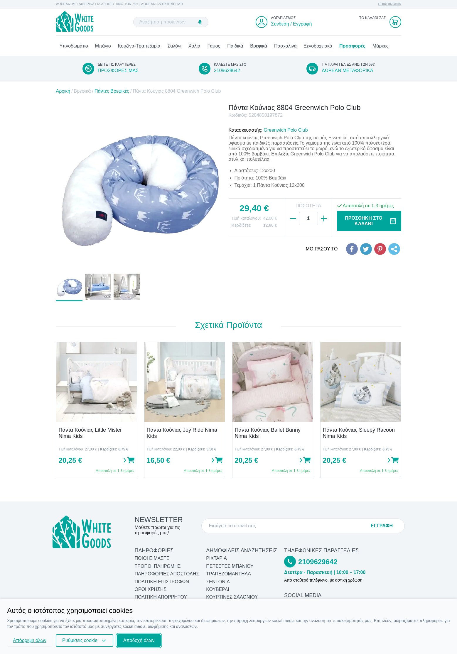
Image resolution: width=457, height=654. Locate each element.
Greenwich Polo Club (286, 131)
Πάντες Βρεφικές (112, 92)
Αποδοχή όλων (138, 640)
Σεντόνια (218, 581)
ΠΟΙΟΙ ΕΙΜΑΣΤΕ (152, 558)
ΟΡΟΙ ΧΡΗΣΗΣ (151, 589)
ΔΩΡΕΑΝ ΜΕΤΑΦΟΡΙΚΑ (347, 71)
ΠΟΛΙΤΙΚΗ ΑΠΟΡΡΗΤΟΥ (161, 597)
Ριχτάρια (216, 558)
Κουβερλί (217, 589)
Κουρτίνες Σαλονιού (232, 597)
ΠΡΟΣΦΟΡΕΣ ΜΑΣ (118, 71)
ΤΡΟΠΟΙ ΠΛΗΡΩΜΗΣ (158, 566)
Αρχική (63, 92)
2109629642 (227, 71)
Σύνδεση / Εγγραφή (291, 24)
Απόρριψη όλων (29, 640)
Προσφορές (352, 47)
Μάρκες (380, 47)
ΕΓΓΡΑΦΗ (382, 525)
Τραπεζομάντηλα (228, 574)
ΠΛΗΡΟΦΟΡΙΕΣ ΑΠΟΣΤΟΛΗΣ (167, 574)
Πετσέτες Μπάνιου (230, 566)
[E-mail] (287, 526)
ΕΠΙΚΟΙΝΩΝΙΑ (389, 4)
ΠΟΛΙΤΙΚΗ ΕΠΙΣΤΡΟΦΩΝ (162, 581)
